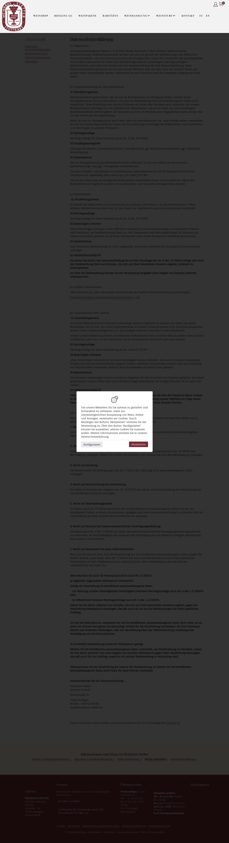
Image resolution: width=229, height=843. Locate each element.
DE (201, 15)
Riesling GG (63, 15)
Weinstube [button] (166, 15)
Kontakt (188, 15)
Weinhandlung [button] (137, 15)
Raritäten (110, 15)
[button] (148, 15)
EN (208, 15)
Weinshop (40, 15)
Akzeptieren (138, 444)
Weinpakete (88, 15)
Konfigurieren (92, 444)
